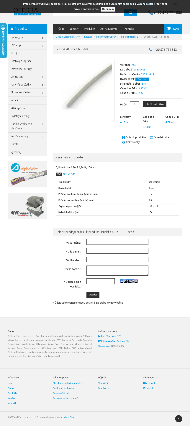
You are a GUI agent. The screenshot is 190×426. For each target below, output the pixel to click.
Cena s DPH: (127, 92)
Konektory (28, 38)
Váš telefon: (73, 260)
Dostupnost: (127, 79)
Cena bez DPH (148, 119)
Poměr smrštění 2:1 (130, 37)
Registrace (103, 388)
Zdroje (28, 53)
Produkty (89, 28)
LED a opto (28, 45)
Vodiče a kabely (28, 136)
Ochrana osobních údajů (65, 398)
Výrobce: (125, 64)
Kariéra (11, 398)
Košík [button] (175, 28)
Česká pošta (123, 341)
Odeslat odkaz (162, 137)
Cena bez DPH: (129, 88)
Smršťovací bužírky (28, 69)
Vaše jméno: (73, 242)
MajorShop (69, 417)
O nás (11, 388)
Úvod (61, 28)
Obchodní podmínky (63, 388)
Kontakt (129, 28)
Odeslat (93, 294)
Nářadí (28, 100)
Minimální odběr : (130, 83)
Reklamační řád (61, 393)
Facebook (149, 383)
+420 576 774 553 (166, 49)
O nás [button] (74, 28)
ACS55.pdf (68, 174)
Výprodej (28, 152)
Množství (125, 116)
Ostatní (28, 144)
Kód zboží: (126, 69)
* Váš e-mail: (73, 251)
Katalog (88, 37)
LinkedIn (148, 388)
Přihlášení (103, 383)
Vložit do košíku (155, 104)
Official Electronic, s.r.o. (68, 37)
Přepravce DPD (114, 336)
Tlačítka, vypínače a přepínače (28, 126)
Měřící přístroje (28, 108)
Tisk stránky (133, 142)
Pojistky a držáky (28, 116)
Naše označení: (129, 74)
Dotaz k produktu (136, 137)
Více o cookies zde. (86, 9)
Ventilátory (28, 77)
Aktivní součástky (28, 92)
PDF (59, 174)
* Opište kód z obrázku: (72, 284)
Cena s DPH (172, 116)
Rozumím (108, 9)
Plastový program (28, 61)
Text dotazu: (73, 269)
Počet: (121, 104)
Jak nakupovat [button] (109, 28)
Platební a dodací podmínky (67, 383)
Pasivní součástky (28, 85)
